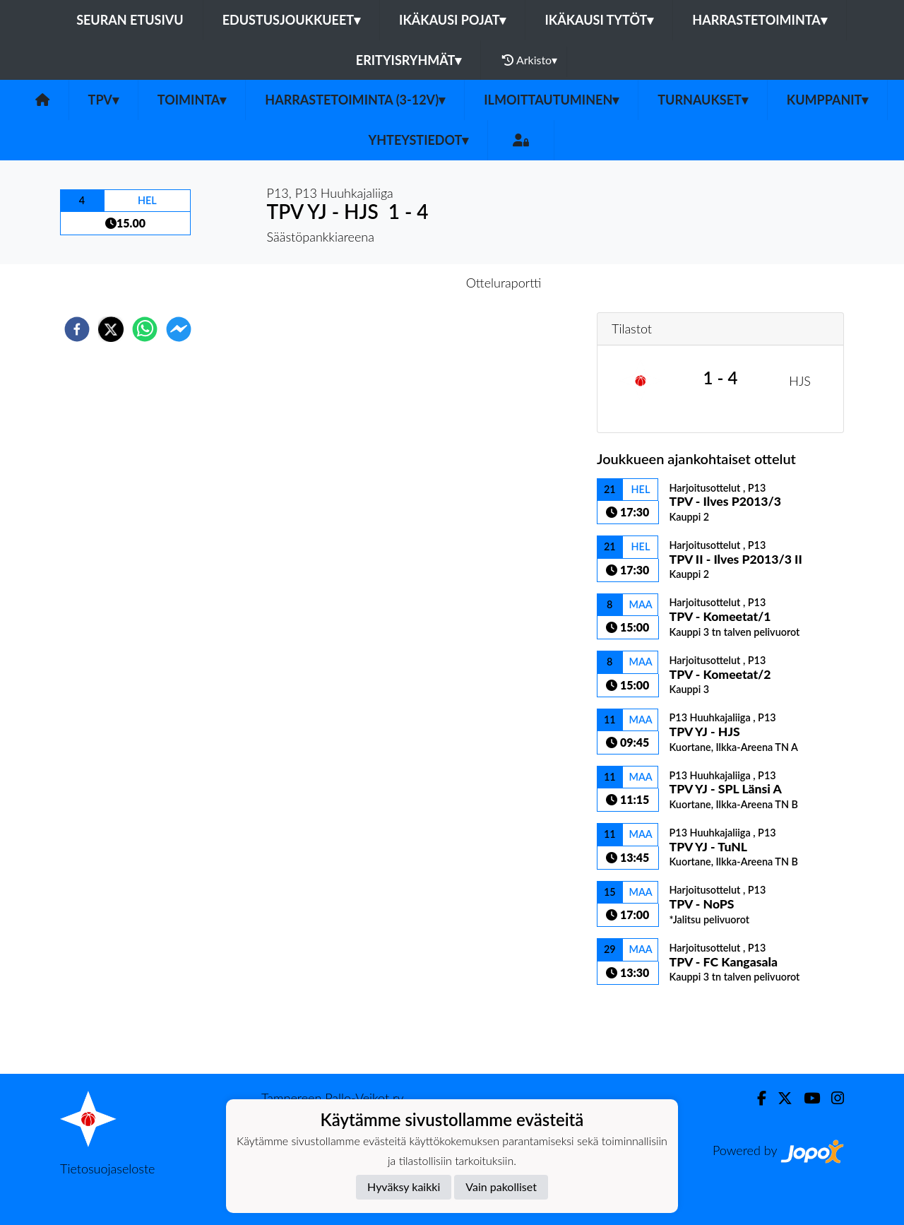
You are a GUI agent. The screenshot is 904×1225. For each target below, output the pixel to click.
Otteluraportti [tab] (504, 282)
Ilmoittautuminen (551, 99)
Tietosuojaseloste (107, 1168)
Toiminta (192, 99)
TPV (103, 99)
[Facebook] (756, 1098)
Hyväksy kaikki (403, 1186)
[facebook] (77, 329)
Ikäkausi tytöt (599, 20)
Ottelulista (642, 1026)
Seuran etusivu (130, 20)
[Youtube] (806, 1098)
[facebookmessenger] (178, 329)
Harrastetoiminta (759, 20)
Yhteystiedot (419, 140)
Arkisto (529, 60)
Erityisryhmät (408, 60)
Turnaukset (703, 99)
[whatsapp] (144, 329)
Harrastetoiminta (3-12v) (355, 99)
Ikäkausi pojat (452, 20)
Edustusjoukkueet (291, 20)
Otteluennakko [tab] (403, 282)
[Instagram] (832, 1098)
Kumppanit (828, 99)
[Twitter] (779, 1098)
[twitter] (111, 329)
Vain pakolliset (501, 1186)
